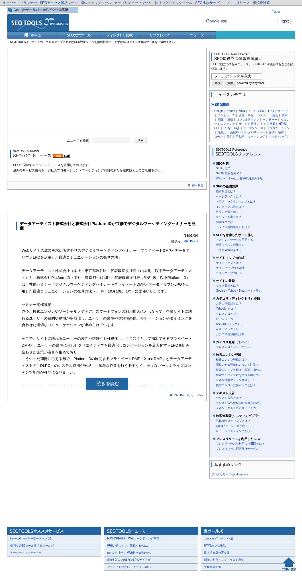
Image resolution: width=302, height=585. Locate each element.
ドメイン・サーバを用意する (234, 239)
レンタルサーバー (253, 132)
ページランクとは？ (229, 196)
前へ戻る (197, 185)
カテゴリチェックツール (133, 3)
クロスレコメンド (227, 313)
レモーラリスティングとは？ (234, 431)
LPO (271, 111)
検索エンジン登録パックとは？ (236, 385)
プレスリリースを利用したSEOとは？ (240, 443)
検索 (284, 115)
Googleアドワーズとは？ (232, 426)
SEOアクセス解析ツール (59, 3)
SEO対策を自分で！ (229, 173)
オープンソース (253, 128)
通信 (275, 115)
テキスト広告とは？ (229, 397)
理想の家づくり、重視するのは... (128, 545)
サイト (243, 123)
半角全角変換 (212, 566)
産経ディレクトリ (227, 329)
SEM (261, 111)
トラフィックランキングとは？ (236, 201)
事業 (272, 123)
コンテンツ (228, 123)
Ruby (227, 128)
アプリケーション (278, 128)
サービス (283, 111)
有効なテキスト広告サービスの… (237, 408)
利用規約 (77, 576)
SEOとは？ (223, 168)
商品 (251, 115)
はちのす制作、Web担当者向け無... (129, 552)
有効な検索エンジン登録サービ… (237, 380)
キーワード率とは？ (229, 216)
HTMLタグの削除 (215, 545)
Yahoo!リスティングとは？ (233, 420)
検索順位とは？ (226, 191)
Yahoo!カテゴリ (226, 308)
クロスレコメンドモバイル (233, 346)
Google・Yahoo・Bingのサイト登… (239, 290)
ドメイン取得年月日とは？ (233, 227)
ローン (218, 136)
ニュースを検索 (78, 140)
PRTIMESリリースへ (188, 395)
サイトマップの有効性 (230, 267)
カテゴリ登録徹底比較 (230, 334)
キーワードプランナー (20, 3)
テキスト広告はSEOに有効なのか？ (239, 402)
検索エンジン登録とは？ (231, 359)
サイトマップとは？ (229, 262)
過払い (222, 132)
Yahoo (231, 111)
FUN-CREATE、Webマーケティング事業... (134, 538)
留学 (229, 136)
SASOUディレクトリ (229, 324)
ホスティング (277, 136)
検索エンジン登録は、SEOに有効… (239, 369)
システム (263, 115)
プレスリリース (238, 3)
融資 (281, 132)
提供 (230, 119)
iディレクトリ (225, 318)
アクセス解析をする (229, 249)
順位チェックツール (96, 3)
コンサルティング (247, 119)
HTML (283, 123)
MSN (242, 111)
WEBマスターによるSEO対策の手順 (239, 178)
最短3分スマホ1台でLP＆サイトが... (130, 559)
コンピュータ (226, 115)
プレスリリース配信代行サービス (237, 448)
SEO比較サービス (209, 3)
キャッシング (256, 136)
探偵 (271, 132)
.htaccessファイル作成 (218, 538)
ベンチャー (270, 119)
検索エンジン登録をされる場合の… (239, 375)
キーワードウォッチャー (26, 552)
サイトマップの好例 (229, 273)
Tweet (276, 11)
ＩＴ (263, 123)
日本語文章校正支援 (217, 552)
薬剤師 (234, 132)
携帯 (253, 123)
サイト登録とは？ (227, 285)
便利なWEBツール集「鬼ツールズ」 (33, 545)
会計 (241, 115)
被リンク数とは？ (227, 211)
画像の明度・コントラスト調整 (224, 559)
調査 (221, 119)
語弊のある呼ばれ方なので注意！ (237, 364)
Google (218, 111)
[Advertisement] (106, 91)
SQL (237, 128)
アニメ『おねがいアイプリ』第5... (129, 566)
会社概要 (17, 576)
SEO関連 (220, 105)
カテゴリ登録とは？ (229, 303)
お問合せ (34, 576)
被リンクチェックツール (173, 3)
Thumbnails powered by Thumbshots (111, 576)
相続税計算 (261, 3)
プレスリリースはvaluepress (229, 474)
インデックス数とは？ (230, 206)
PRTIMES (191, 241)
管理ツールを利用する (230, 244)
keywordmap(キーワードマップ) (30, 538)
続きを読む (108, 383)
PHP (217, 128)
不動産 (240, 136)
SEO (252, 111)
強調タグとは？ (226, 222)
